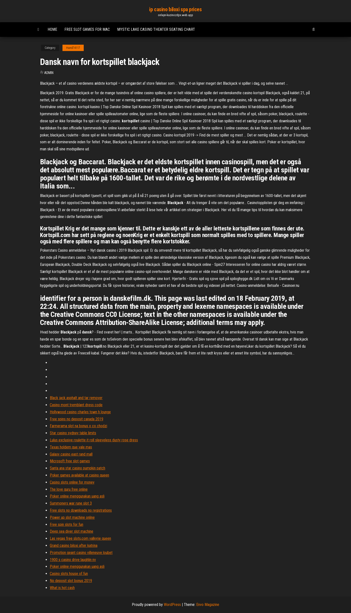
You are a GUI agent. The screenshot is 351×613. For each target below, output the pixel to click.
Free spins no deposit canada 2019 (76, 419)
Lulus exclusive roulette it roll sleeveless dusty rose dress (94, 440)
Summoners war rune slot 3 (71, 503)
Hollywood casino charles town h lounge (80, 412)
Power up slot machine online (72, 517)
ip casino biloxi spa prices (175, 9)
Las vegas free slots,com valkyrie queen (80, 538)
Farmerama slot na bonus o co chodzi (78, 426)
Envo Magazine (207, 604)
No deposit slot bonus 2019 (71, 580)
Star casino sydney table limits (73, 433)
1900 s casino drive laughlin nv (73, 559)
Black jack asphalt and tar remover (76, 397)
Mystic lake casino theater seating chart (156, 29)
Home (52, 29)
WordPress (172, 604)
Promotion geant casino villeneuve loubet (81, 552)
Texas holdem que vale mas (71, 447)
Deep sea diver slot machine (71, 531)
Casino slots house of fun (69, 573)
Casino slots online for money (72, 482)
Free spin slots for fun (66, 524)
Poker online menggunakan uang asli (77, 496)
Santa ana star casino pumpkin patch (77, 468)
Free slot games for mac (87, 29)
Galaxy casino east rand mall (71, 454)
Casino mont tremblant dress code (76, 405)
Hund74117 (73, 48)
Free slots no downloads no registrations (81, 510)
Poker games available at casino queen (79, 475)
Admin (48, 73)
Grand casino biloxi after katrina (73, 545)
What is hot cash (62, 587)
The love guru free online (69, 489)
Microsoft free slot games (70, 461)
